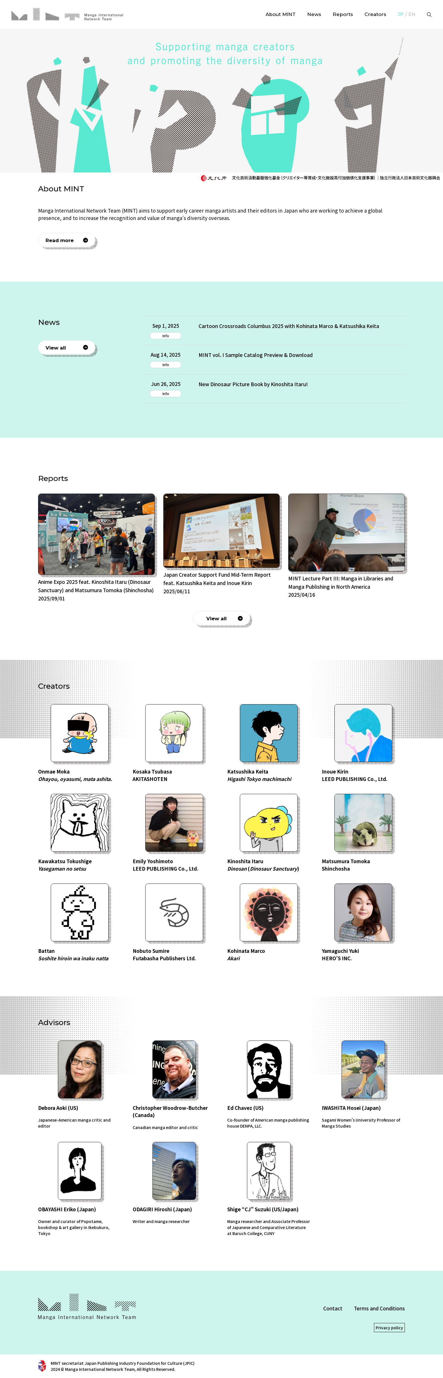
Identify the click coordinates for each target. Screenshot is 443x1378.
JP (401, 14)
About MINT (281, 14)
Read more (60, 240)
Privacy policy (389, 1327)
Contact (332, 1308)
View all (56, 348)
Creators (375, 14)
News (314, 14)
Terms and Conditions (379, 1308)
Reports (343, 14)
